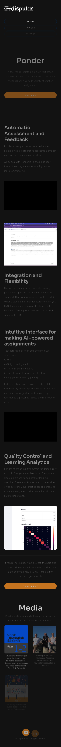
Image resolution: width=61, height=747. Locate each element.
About (31, 21)
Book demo (31, 94)
